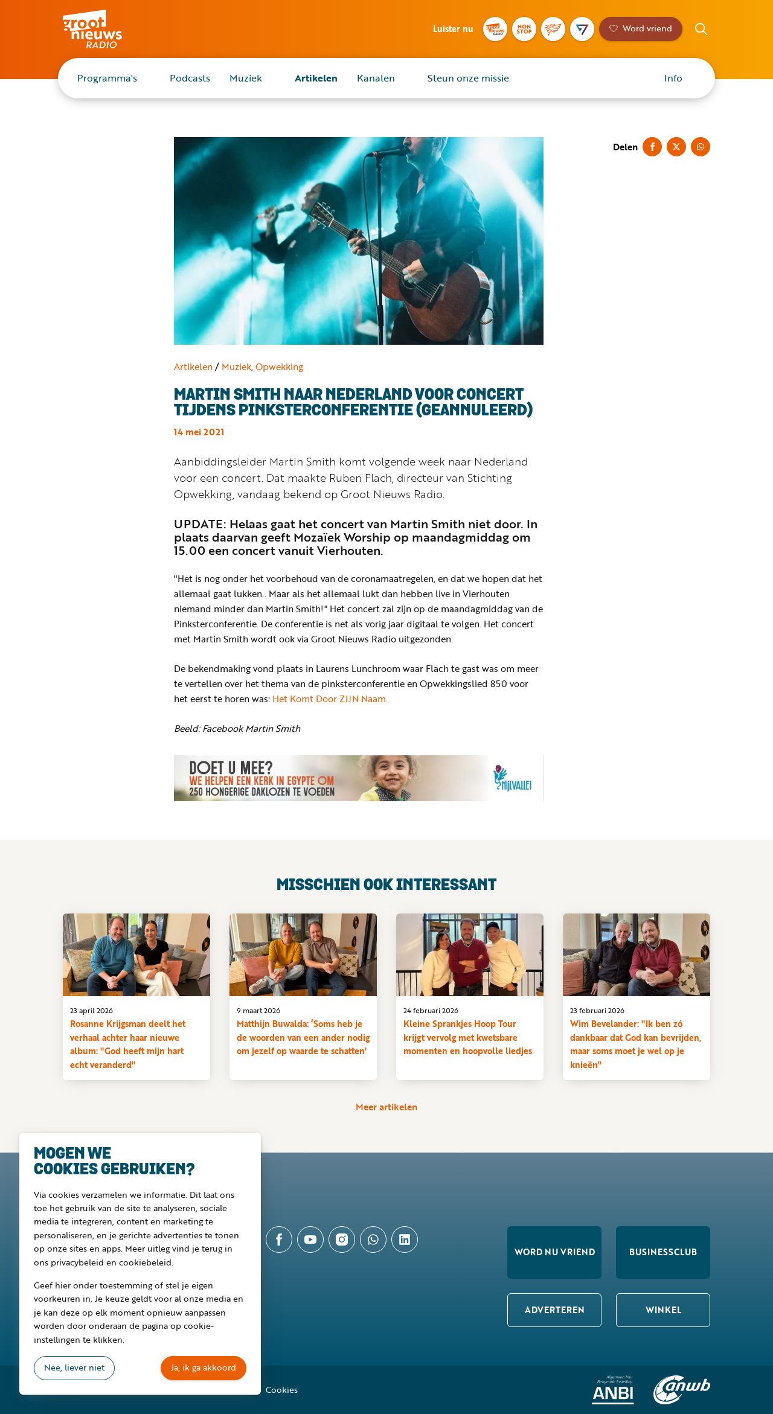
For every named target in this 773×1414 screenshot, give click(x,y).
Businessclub (663, 1252)
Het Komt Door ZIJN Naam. (330, 698)
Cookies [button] (282, 1389)
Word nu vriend (555, 1252)
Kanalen (376, 78)
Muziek (245, 78)
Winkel (663, 1310)
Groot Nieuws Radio (105, 29)
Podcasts (190, 78)
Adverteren (555, 1310)
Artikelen (316, 78)
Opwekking (279, 366)
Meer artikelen (386, 1106)
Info (673, 78)
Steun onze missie (468, 78)
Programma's (107, 78)
